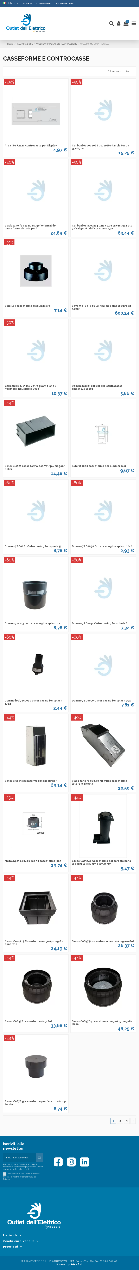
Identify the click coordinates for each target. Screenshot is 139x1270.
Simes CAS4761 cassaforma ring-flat (28, 1021)
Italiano (11, 3)
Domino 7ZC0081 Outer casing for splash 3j (33, 546)
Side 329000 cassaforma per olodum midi (99, 466)
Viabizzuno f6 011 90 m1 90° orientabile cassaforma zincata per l (30, 227)
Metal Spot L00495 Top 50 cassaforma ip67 (33, 861)
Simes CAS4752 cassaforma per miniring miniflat (103, 941)
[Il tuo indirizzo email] (19, 1157)
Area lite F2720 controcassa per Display (31, 145)
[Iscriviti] (39, 1157)
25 (128, 71)
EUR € (27, 3)
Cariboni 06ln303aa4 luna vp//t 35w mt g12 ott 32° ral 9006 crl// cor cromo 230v (102, 227)
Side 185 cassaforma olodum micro (27, 305)
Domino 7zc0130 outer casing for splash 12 (32, 623)
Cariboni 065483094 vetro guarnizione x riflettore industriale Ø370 (30, 387)
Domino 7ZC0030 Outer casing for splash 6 (99, 623)
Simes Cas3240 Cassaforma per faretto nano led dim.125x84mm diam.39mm (101, 862)
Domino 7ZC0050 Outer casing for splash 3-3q (101, 700)
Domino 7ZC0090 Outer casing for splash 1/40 (102, 546)
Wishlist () (44, 3)
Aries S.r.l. (76, 1264)
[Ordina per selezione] (114, 71)
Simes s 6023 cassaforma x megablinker (31, 780)
